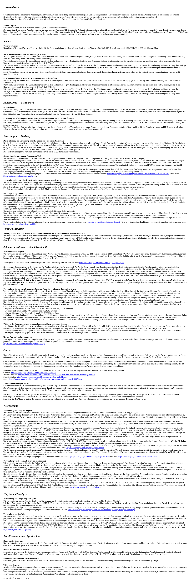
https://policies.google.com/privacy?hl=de (19, 176)
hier (174, 452)
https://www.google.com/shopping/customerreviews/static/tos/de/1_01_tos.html (138, 174)
